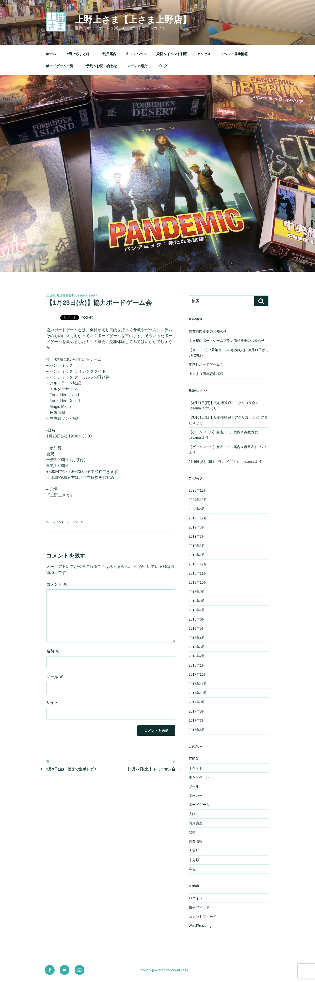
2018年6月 (197, 619)
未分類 (194, 860)
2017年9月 (197, 702)
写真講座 (196, 823)
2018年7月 (197, 610)
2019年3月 (197, 536)
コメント (56, 584)
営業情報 (196, 841)
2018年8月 (197, 601)
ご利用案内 (107, 54)
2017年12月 (198, 674)
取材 (192, 832)
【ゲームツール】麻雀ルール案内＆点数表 (221, 432)
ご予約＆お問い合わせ (100, 66)
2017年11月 (198, 684)
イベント (58, 522)
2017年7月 (197, 720)
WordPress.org (200, 926)
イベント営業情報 (234, 54)
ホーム (51, 54)
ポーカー (196, 795)
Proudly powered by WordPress (164, 970)
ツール (194, 786)
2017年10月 (198, 693)
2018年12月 (198, 564)
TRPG (193, 759)
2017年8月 (197, 711)
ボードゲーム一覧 (59, 66)
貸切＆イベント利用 (171, 54)
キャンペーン (136, 54)
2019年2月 (197, 546)
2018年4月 (197, 638)
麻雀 (192, 869)
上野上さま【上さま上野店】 (133, 20)
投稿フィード (199, 907)
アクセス (204, 54)
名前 (52, 651)
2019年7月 (197, 527)
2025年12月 (198, 490)
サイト (52, 703)
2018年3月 (197, 647)
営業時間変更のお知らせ (208, 331)
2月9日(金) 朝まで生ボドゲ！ (212, 462)
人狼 (192, 814)
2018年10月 (198, 582)
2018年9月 (197, 592)
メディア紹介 (137, 66)
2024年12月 (198, 500)
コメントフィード (202, 917)
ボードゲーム (75, 522)
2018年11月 (198, 573)
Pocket (86, 317)
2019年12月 (198, 518)
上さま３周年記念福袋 (206, 374)
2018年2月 (197, 656)
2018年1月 (197, 665)
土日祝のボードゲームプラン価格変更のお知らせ (227, 341)
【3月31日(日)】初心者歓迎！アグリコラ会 (222, 403)
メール (54, 677)
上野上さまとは (77, 54)
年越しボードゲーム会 (206, 364)
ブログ (162, 66)
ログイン (196, 898)
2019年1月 (197, 555)
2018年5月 (197, 628)
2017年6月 (197, 730)
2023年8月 (197, 509)
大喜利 (194, 851)
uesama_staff (86, 295)
